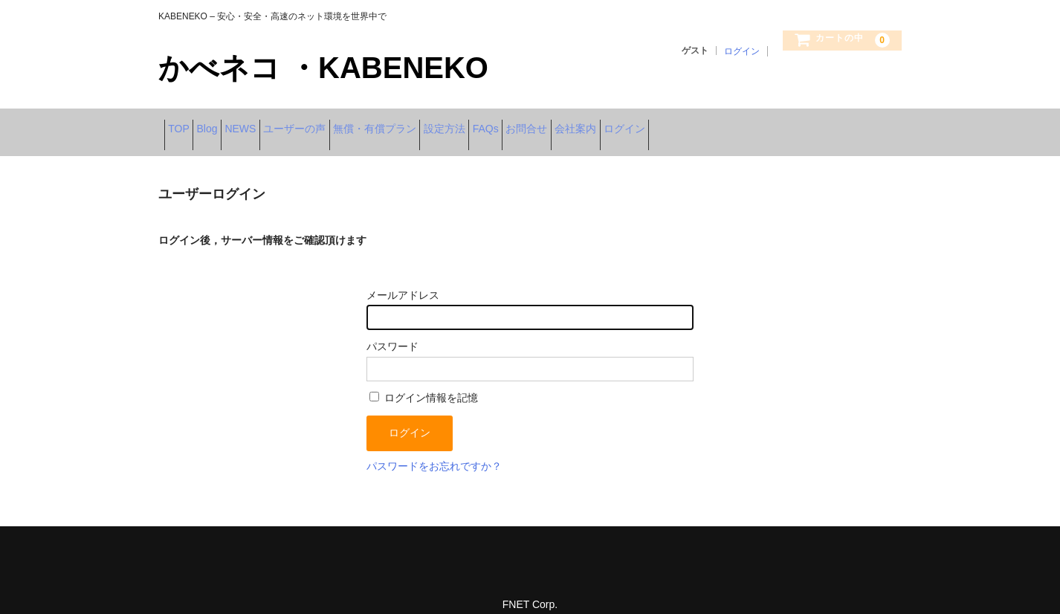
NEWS (292, 124)
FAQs (630, 124)
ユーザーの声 (369, 124)
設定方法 (565, 124)
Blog (235, 124)
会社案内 (766, 124)
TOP (184, 124)
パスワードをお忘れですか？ (434, 449)
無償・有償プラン (472, 124)
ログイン (742, 51)
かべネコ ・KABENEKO (323, 67)
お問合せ (694, 124)
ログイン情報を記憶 (423, 381)
